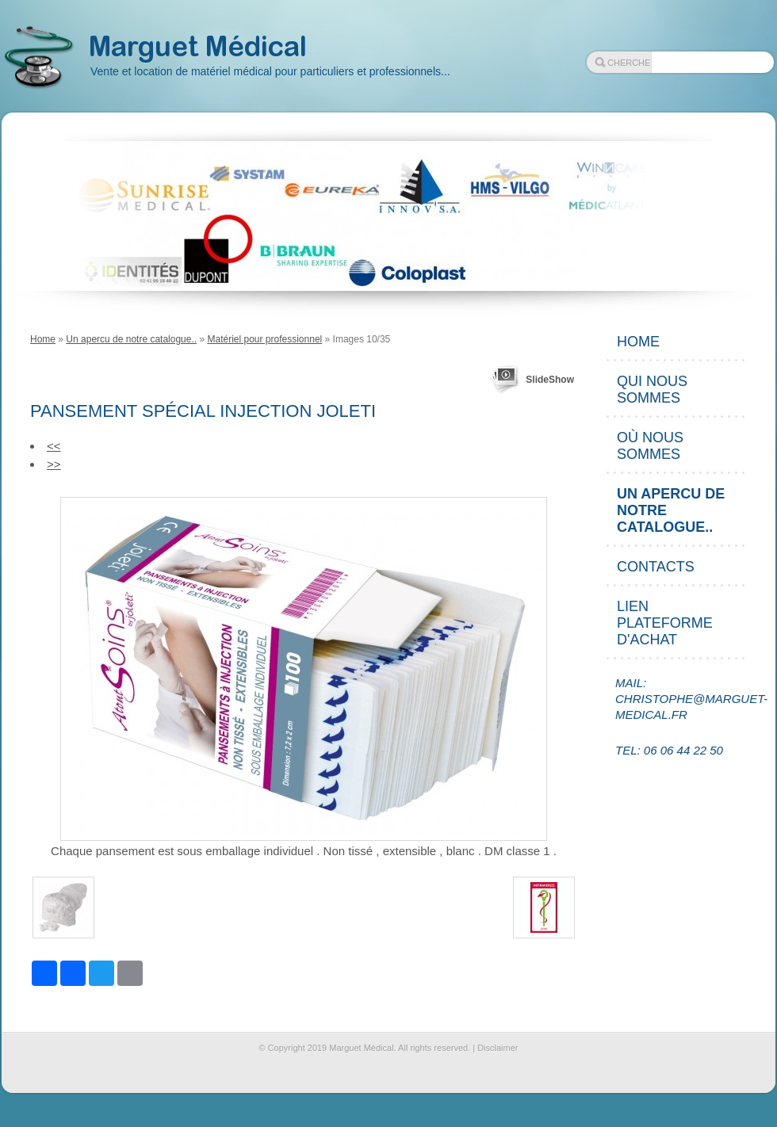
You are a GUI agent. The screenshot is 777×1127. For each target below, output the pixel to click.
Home (43, 339)
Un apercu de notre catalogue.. (131, 339)
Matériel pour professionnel (264, 339)
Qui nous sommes (652, 389)
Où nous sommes (650, 446)
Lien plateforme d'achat (665, 623)
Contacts (656, 567)
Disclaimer (497, 1048)
